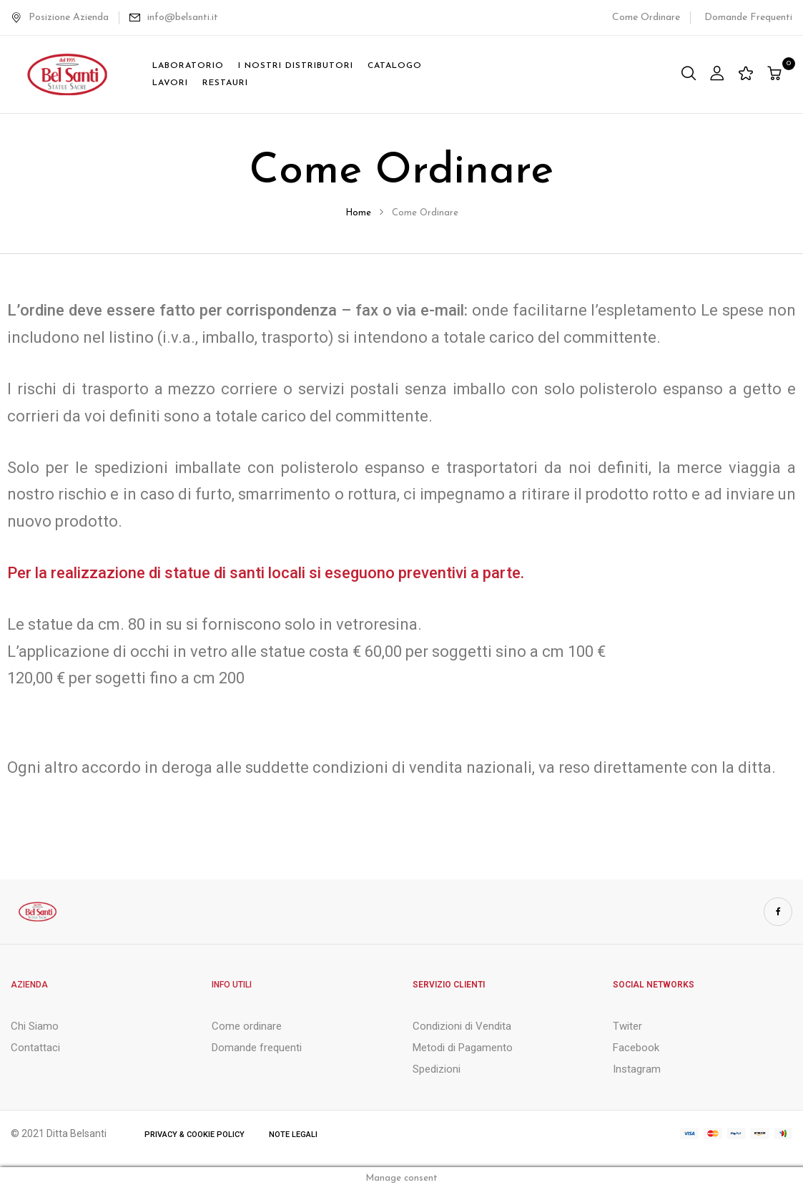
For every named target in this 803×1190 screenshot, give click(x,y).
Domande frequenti (257, 1047)
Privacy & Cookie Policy (194, 1134)
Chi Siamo (35, 1026)
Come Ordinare (646, 17)
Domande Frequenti (748, 17)
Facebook (636, 1047)
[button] (776, 74)
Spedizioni (436, 1069)
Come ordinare (247, 1026)
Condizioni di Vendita (462, 1026)
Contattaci (35, 1047)
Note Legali (293, 1134)
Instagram (637, 1069)
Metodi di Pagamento (463, 1047)
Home (358, 213)
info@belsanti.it (182, 17)
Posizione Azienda (60, 17)
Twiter (627, 1026)
